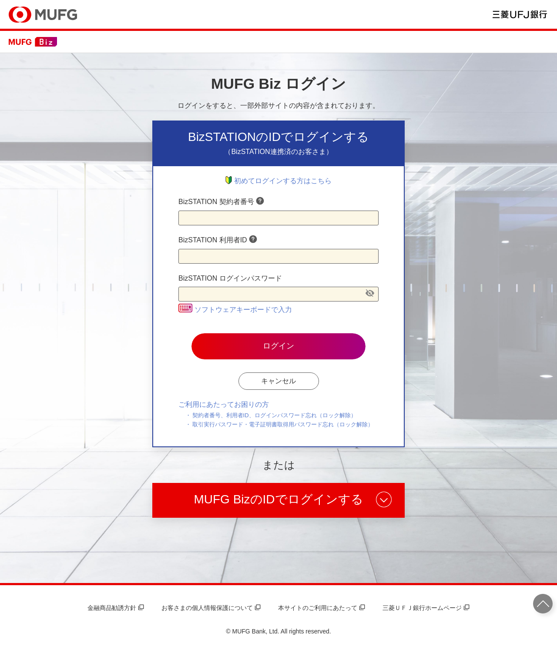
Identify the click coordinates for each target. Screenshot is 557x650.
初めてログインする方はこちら (278, 180)
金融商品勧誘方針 (115, 607)
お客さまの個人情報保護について (211, 607)
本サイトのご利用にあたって (321, 607)
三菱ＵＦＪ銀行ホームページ (426, 607)
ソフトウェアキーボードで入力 (235, 309)
